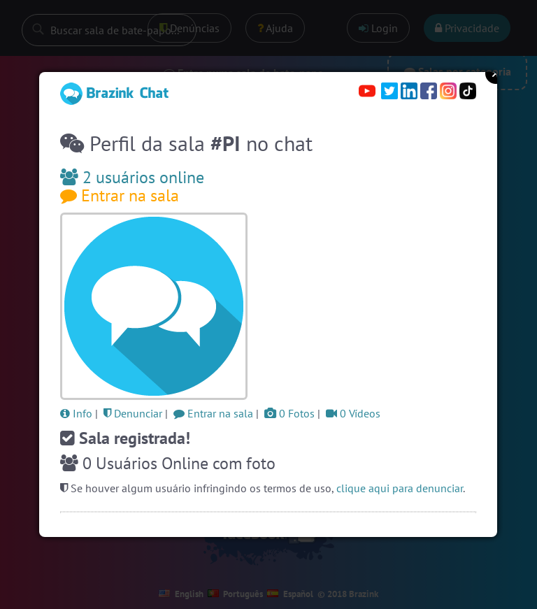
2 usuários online (132, 177)
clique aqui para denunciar (399, 488)
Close (495, 73)
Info (76, 413)
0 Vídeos (353, 413)
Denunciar (132, 413)
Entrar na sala (119, 195)
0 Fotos (289, 413)
